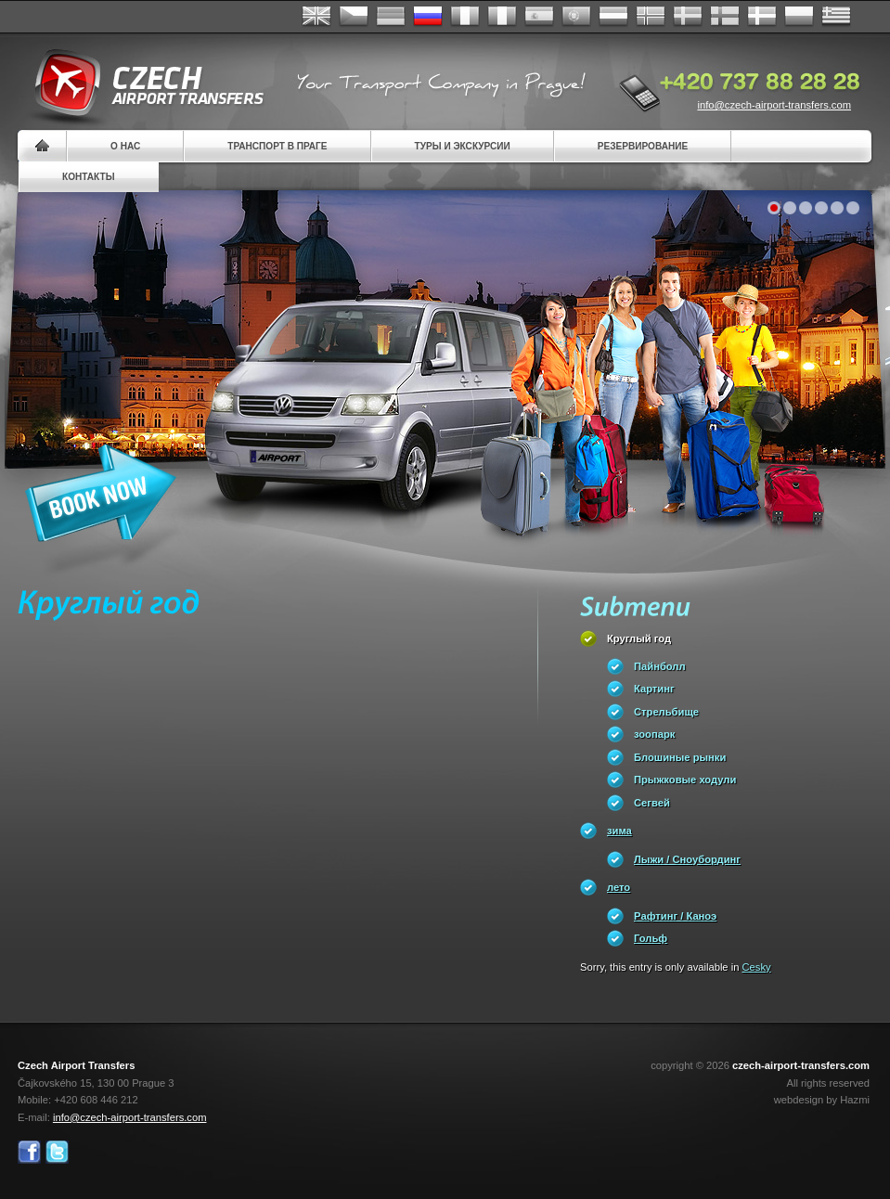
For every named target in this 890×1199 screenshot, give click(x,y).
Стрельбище (666, 711)
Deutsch (391, 17)
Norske (650, 17)
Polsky (799, 17)
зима (619, 830)
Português (576, 17)
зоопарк (654, 734)
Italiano (502, 17)
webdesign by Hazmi (822, 1099)
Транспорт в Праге (277, 146)
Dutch (613, 17)
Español (539, 17)
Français (465, 17)
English (316, 17)
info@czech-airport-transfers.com (774, 104)
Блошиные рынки (680, 757)
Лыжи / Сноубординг (687, 859)
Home (42, 146)
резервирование (643, 146)
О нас (125, 146)
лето (618, 887)
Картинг (654, 688)
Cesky (756, 967)
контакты (88, 177)
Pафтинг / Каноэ (675, 916)
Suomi (725, 17)
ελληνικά (836, 17)
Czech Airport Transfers (141, 83)
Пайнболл (660, 666)
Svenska (688, 17)
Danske (762, 17)
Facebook (29, 1152)
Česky (353, 17)
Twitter (57, 1152)
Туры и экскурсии (462, 146)
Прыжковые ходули (685, 779)
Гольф (650, 938)
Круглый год (639, 638)
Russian (428, 17)
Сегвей (652, 802)
